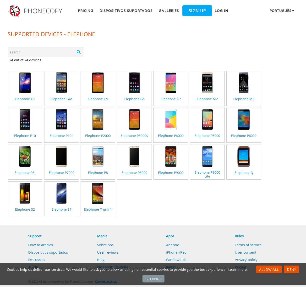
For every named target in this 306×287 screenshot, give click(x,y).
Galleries (169, 10)
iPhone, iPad (176, 252)
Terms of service (248, 244)
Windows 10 (176, 259)
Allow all (269, 269)
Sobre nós (105, 244)
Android (172, 244)
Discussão (36, 259)
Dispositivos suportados (126, 10)
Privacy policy (246, 259)
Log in (221, 10)
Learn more (237, 269)
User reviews (107, 252)
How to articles (40, 244)
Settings (153, 278)
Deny (291, 269)
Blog (100, 259)
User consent (245, 252)
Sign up (197, 10)
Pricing (85, 10)
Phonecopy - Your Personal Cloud (36, 11)
